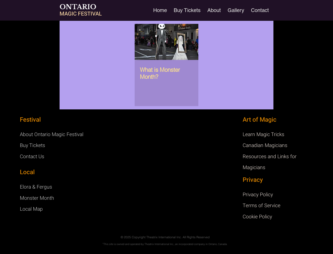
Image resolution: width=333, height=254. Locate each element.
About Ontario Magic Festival (51, 134)
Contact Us (32, 156)
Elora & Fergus (36, 187)
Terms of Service (261, 205)
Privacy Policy (258, 194)
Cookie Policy (257, 217)
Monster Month (37, 198)
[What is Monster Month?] (166, 42)
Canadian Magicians (265, 145)
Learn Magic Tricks (263, 134)
